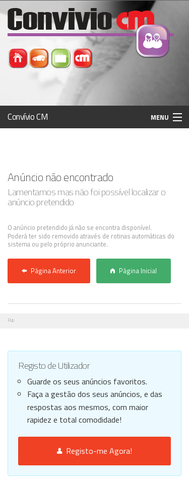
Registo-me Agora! (94, 451)
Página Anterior (49, 271)
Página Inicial (133, 271)
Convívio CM (28, 116)
